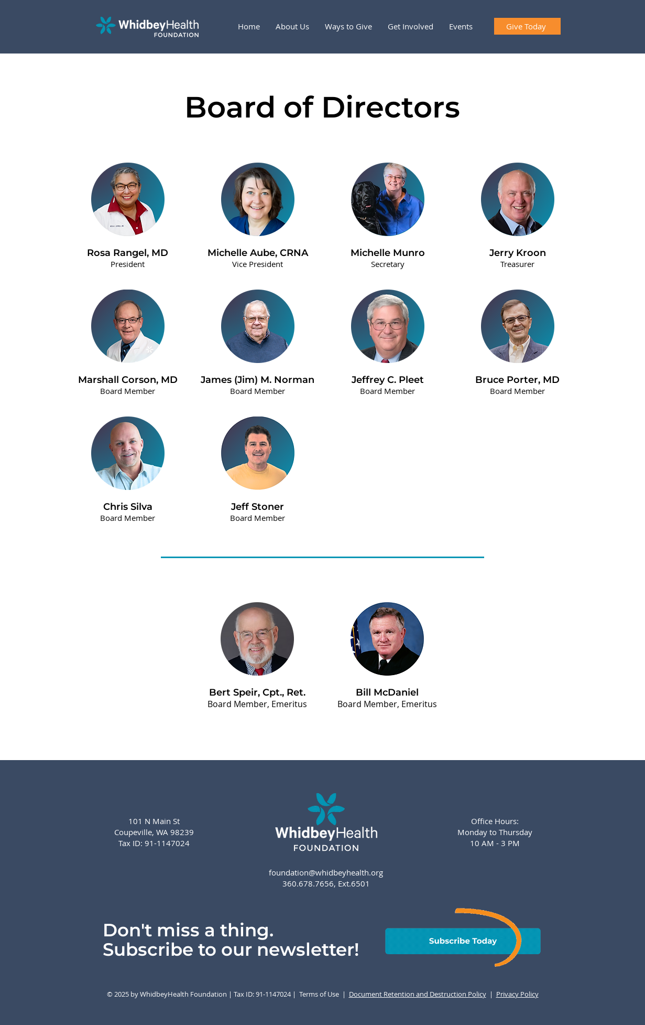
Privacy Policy (517, 994)
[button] (292, 26)
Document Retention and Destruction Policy (417, 994)
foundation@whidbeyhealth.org (326, 872)
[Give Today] (527, 26)
